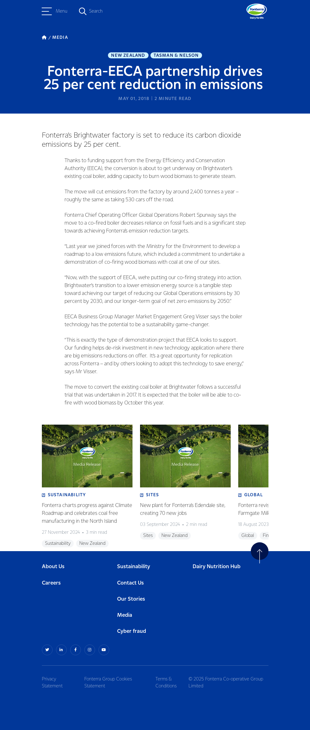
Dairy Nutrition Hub (216, 566)
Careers (51, 583)
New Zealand (128, 55)
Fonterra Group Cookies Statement (108, 682)
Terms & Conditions (166, 682)
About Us (53, 566)
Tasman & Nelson (176, 55)
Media (124, 615)
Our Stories (131, 599)
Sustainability (133, 566)
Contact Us (130, 583)
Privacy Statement (52, 682)
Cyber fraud (131, 631)
